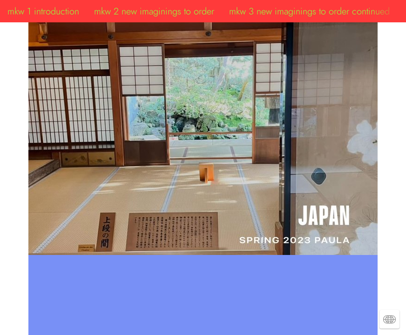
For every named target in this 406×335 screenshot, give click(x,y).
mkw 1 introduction (43, 11)
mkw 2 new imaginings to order (154, 11)
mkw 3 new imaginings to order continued (309, 11)
